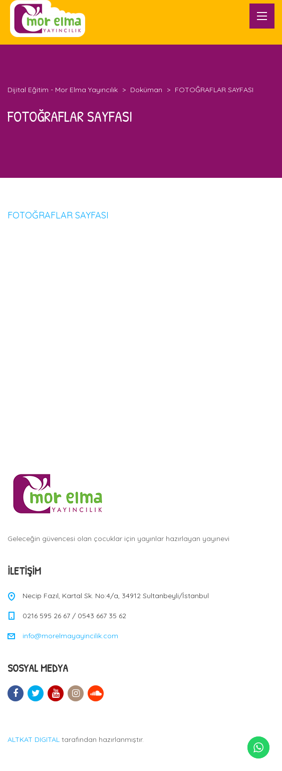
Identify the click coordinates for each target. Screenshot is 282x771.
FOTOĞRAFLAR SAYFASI (58, 215)
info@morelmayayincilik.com (70, 635)
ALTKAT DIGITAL (34, 739)
